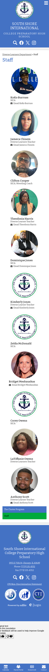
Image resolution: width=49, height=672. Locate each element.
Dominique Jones (21, 260)
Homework (32, 668)
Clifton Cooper (19, 180)
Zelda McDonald (20, 343)
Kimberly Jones (20, 301)
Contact (44, 668)
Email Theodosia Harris (24, 224)
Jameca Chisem (20, 139)
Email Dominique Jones (24, 266)
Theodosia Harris (21, 218)
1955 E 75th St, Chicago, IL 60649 (24, 563)
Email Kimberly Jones (23, 307)
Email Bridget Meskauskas (25, 385)
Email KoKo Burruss (23, 103)
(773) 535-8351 (28, 566)
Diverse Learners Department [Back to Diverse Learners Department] (17, 54)
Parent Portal (18, 668)
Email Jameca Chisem (23, 145)
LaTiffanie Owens (21, 458)
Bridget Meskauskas (22, 381)
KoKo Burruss (19, 97)
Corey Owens (18, 420)
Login (35, 605)
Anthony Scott (19, 496)
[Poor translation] (9, 636)
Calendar (5, 668)
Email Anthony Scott (23, 502)
